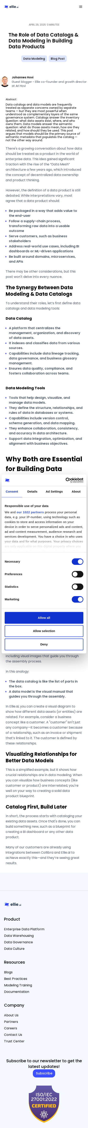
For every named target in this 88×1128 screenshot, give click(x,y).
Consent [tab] (12, 491)
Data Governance (18, 942)
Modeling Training (18, 985)
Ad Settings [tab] (54, 491)
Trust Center (14, 1041)
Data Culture (14, 948)
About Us (11, 1015)
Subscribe (44, 1073)
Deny (44, 644)
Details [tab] (32, 491)
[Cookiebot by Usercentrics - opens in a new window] (65, 480)
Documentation (16, 991)
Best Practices (15, 978)
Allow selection (44, 631)
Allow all (44, 617)
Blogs (8, 972)
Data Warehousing (19, 935)
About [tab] (76, 491)
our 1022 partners (30, 512)
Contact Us (13, 1034)
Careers (10, 1028)
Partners (11, 1021)
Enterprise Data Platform (24, 929)
